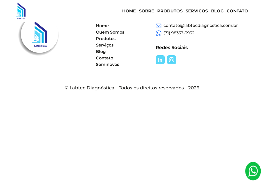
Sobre (146, 11)
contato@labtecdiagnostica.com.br (197, 26)
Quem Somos (110, 32)
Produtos (170, 11)
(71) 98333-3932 (175, 33)
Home (129, 11)
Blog (217, 11)
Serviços (197, 11)
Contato (237, 11)
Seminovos (107, 64)
